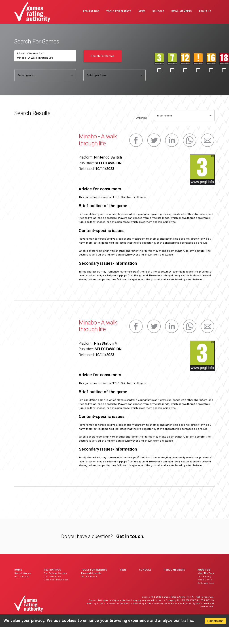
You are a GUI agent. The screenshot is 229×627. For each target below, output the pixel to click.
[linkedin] (172, 140)
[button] (91, 12)
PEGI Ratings (52, 569)
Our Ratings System (55, 573)
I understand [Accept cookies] (215, 621)
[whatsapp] (189, 140)
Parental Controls (91, 573)
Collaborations (206, 583)
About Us (204, 569)
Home (18, 569)
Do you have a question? (87, 536)
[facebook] (136, 140)
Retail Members (174, 569)
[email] (207, 140)
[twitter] (154, 140)
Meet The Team (206, 573)
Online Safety (89, 576)
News (122, 569)
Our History (204, 576)
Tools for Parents (94, 569)
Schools (145, 569)
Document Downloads (56, 579)
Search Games (22, 573)
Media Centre (205, 579)
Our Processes (52, 576)
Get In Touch (21, 576)
